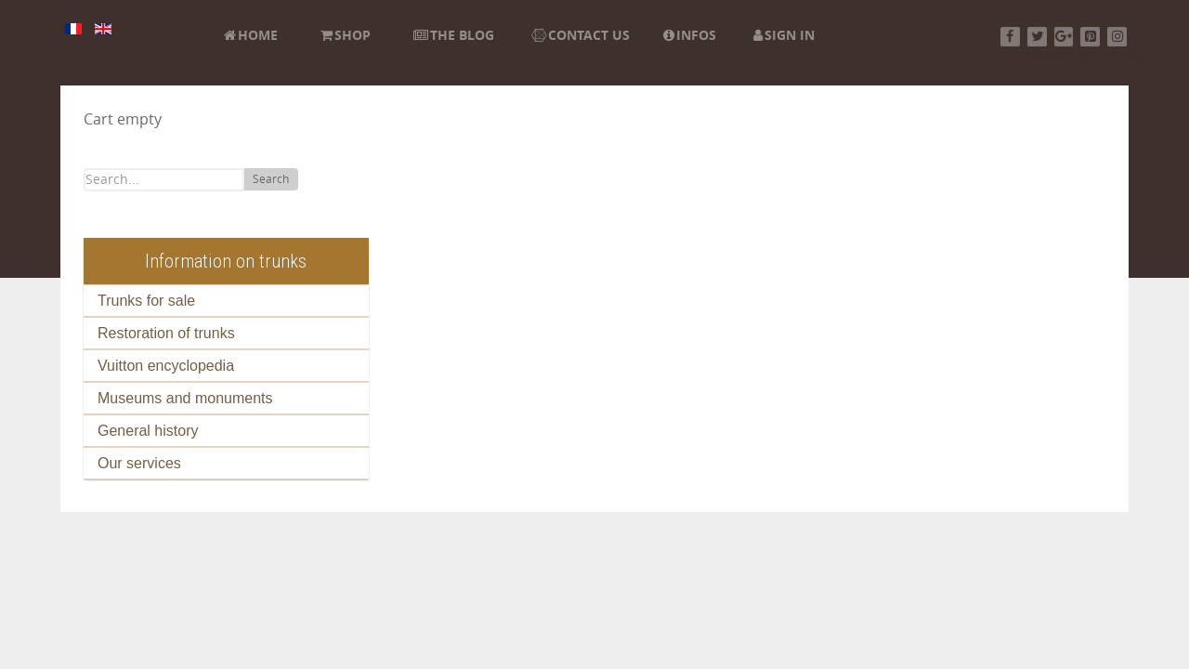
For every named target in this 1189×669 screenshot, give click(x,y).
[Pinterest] (1090, 36)
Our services (139, 463)
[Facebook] (1010, 36)
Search (271, 179)
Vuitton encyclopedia (166, 366)
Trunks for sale (146, 300)
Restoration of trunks (166, 333)
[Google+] (1064, 36)
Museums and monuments (185, 398)
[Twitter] (1037, 36)
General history (148, 431)
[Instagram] (1117, 36)
